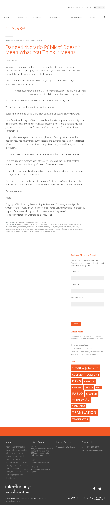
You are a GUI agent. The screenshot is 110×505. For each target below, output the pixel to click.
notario (22, 229)
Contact (89, 7)
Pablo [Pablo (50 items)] (77, 393)
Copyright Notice (72, 498)
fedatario (39, 227)
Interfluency (21, 7)
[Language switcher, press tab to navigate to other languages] (99, 7)
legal (61, 227)
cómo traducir (69, 225)
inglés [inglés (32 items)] (89, 387)
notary (30, 229)
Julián (52, 227)
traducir (19, 231)
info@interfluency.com (94, 450)
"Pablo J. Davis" (23, 225)
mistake (75, 227)
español (30, 227)
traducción (10, 231)
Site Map (99, 498)
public (57, 229)
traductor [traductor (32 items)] (78, 406)
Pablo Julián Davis (46, 229)
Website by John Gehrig (13, 501)
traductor (28, 231)
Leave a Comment (36, 41)
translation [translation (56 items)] (84, 412)
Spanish (71, 229)
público (64, 229)
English (8, 227)
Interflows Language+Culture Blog (31, 222)
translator (50, 231)
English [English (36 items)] (89, 381)
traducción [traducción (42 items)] (81, 400)
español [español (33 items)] (77, 387)
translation (39, 231)
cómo (60, 225)
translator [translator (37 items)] (80, 419)
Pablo (36, 229)
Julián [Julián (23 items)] (98, 387)
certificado (34, 225)
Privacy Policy (87, 498)
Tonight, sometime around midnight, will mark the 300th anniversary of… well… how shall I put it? (87, 339)
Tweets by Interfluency (66, 447)
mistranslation (12, 229)
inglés (46, 227)
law (56, 227)
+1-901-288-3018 (75, 7)
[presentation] (89, 314)
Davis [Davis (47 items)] (76, 381)
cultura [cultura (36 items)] (77, 374)
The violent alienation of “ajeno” (83, 348)
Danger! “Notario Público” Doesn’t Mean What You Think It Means (42, 49)
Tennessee (79, 229)
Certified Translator (48, 225)
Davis (79, 225)
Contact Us (98, 500)
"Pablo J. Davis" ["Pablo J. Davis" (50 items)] (85, 367)
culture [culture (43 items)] (93, 374)
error (14, 227)
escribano (22, 227)
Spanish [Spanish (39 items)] (91, 393)
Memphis (67, 227)
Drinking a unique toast (79, 345)
